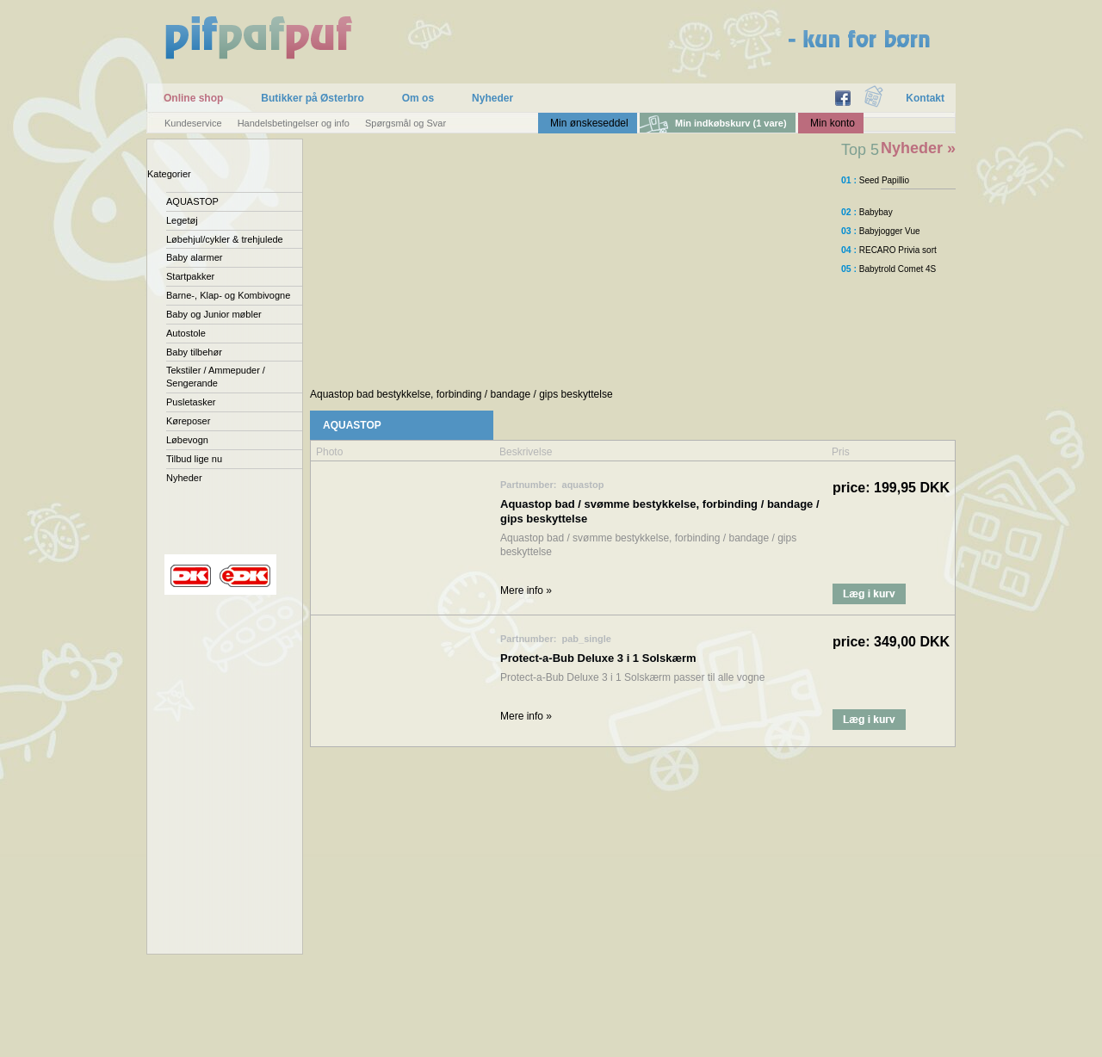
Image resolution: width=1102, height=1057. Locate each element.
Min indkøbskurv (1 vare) (731, 123)
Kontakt (925, 98)
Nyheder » (918, 148)
